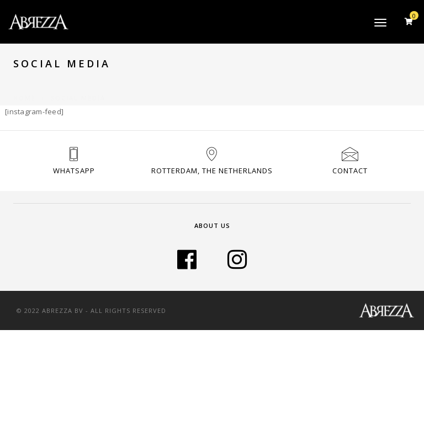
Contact (350, 171)
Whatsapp (74, 171)
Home (24, 85)
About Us (212, 225)
